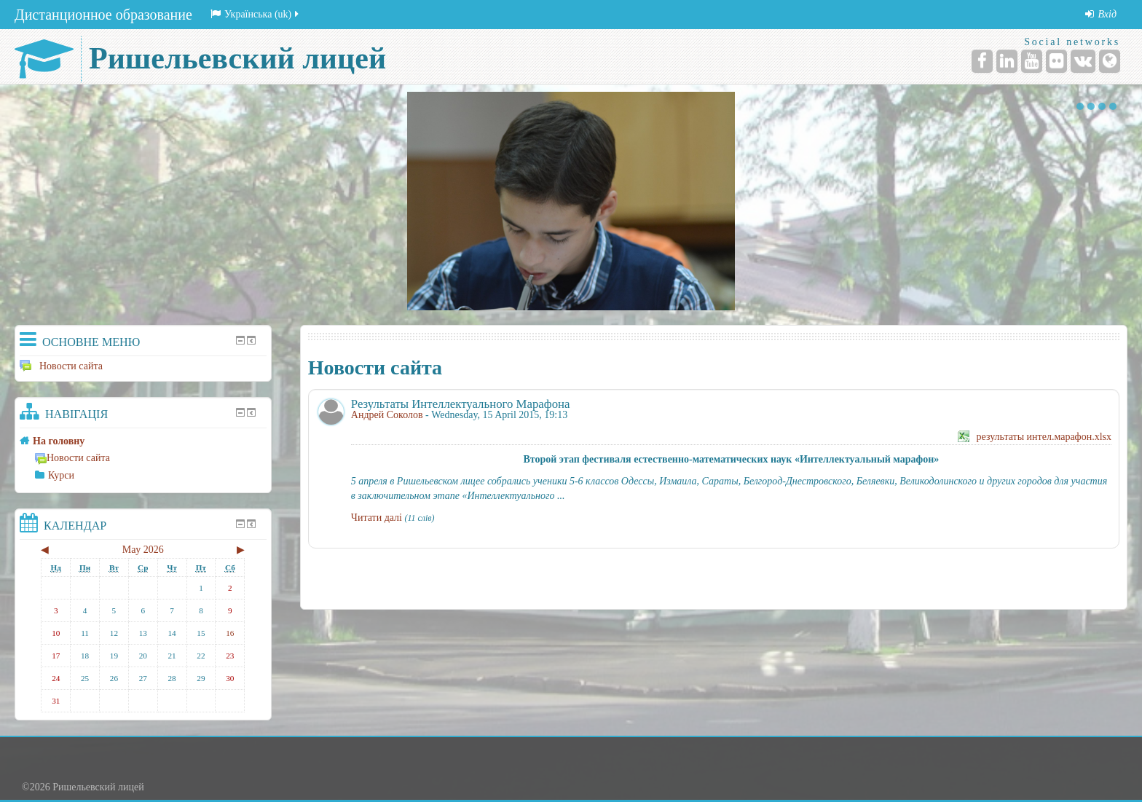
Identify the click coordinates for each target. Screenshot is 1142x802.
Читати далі (376, 517)
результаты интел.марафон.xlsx (1044, 436)
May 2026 (143, 549)
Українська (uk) (255, 14)
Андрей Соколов (387, 414)
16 (230, 633)
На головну (58, 441)
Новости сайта (61, 366)
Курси (61, 475)
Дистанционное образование (103, 15)
